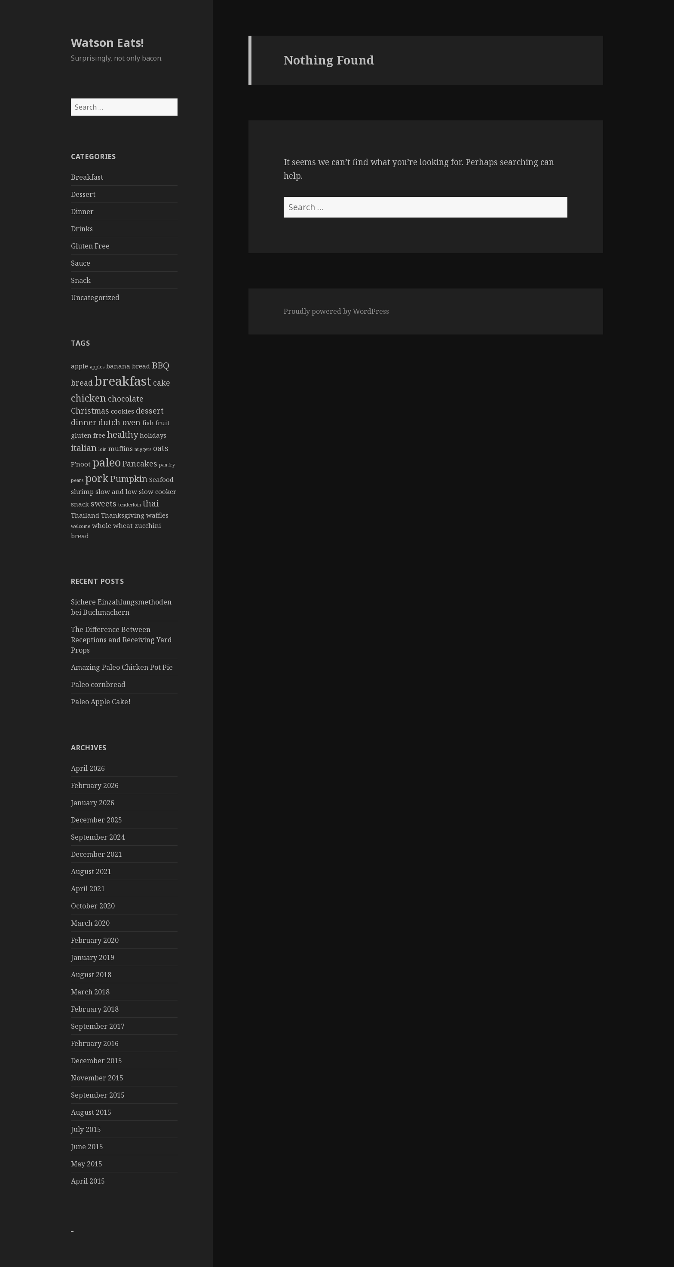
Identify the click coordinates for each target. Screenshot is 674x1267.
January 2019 (92, 957)
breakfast (123, 381)
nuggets (143, 449)
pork (96, 478)
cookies (122, 411)
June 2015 (87, 1146)
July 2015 (86, 1129)
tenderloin (129, 505)
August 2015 (91, 1112)
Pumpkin (128, 478)
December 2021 (96, 854)
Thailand (85, 515)
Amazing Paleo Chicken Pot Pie (122, 667)
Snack (81, 280)
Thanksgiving (122, 515)
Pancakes (140, 463)
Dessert (83, 194)
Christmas (90, 410)
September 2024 (98, 837)
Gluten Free (90, 246)
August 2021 (91, 871)
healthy (122, 434)
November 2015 (97, 1078)
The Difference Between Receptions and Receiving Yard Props (121, 640)
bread (82, 382)
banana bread (128, 366)
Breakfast (87, 177)
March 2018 (90, 992)
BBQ (160, 365)
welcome (80, 526)
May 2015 (86, 1164)
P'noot (81, 464)
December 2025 (96, 820)
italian (84, 448)
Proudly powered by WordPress (336, 311)
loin (102, 449)
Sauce (80, 263)
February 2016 (95, 1043)
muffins (120, 448)
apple (79, 366)
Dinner (82, 211)
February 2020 (95, 940)
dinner (84, 422)
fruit (163, 422)
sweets (103, 503)
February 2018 (95, 1009)
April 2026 (88, 768)
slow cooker (157, 491)
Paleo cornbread (98, 684)
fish (148, 422)
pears (77, 480)
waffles (157, 515)
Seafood (161, 479)
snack (80, 504)
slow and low (116, 491)
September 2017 (98, 1026)
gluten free (88, 435)
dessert (150, 410)
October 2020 (93, 906)
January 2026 (92, 802)
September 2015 (98, 1095)
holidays (153, 435)
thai (151, 503)
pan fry (167, 465)
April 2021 (88, 888)
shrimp (82, 491)
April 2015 (88, 1181)
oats (160, 448)
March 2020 (90, 923)
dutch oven (119, 422)
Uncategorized (95, 297)
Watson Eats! (107, 42)
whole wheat (112, 525)
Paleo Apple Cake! (101, 701)
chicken (88, 397)
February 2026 (95, 785)
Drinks (82, 228)
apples (97, 367)
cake (161, 382)
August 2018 (91, 974)
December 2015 (96, 1060)
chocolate (126, 398)
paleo (106, 462)
